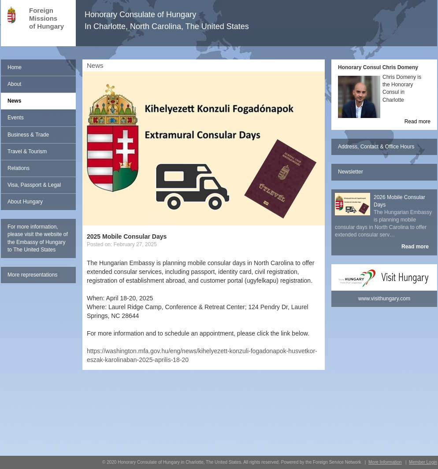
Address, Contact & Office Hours (376, 147)
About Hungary (25, 202)
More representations (32, 275)
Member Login (423, 462)
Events (15, 117)
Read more (418, 121)
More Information (385, 462)
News (14, 101)
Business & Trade (28, 135)
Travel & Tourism (27, 151)
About (14, 84)
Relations (18, 168)
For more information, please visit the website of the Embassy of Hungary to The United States (37, 238)
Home (14, 67)
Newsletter (350, 172)
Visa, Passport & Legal (34, 185)
